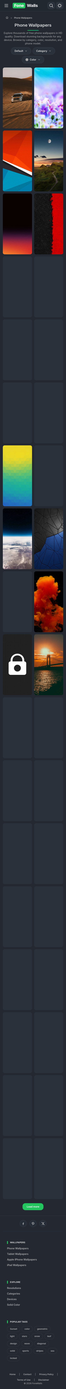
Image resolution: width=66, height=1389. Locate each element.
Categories (13, 1293)
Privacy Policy (46, 1374)
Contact (27, 1374)
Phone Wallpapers (18, 1248)
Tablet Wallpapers (17, 1253)
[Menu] (6, 5)
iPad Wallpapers (16, 1265)
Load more (33, 1206)
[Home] (7, 17)
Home (12, 1374)
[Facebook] (23, 1223)
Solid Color (13, 1304)
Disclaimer (43, 1380)
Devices (12, 1299)
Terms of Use (23, 1380)
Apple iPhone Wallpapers (22, 1259)
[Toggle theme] (59, 5)
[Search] (51, 5)
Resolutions (14, 1288)
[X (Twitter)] (42, 1223)
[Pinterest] (33, 1223)
